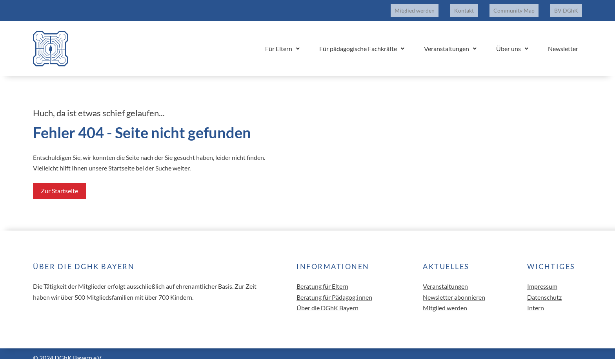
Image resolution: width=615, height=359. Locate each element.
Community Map (525, 6)
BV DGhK (570, 6)
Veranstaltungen (445, 278)
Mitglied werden (442, 6)
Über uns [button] (524, 40)
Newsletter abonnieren (454, 289)
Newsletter (567, 40)
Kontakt (483, 6)
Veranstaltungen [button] (470, 40)
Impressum (542, 278)
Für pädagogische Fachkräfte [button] (389, 40)
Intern (535, 300)
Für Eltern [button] (317, 40)
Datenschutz (544, 289)
